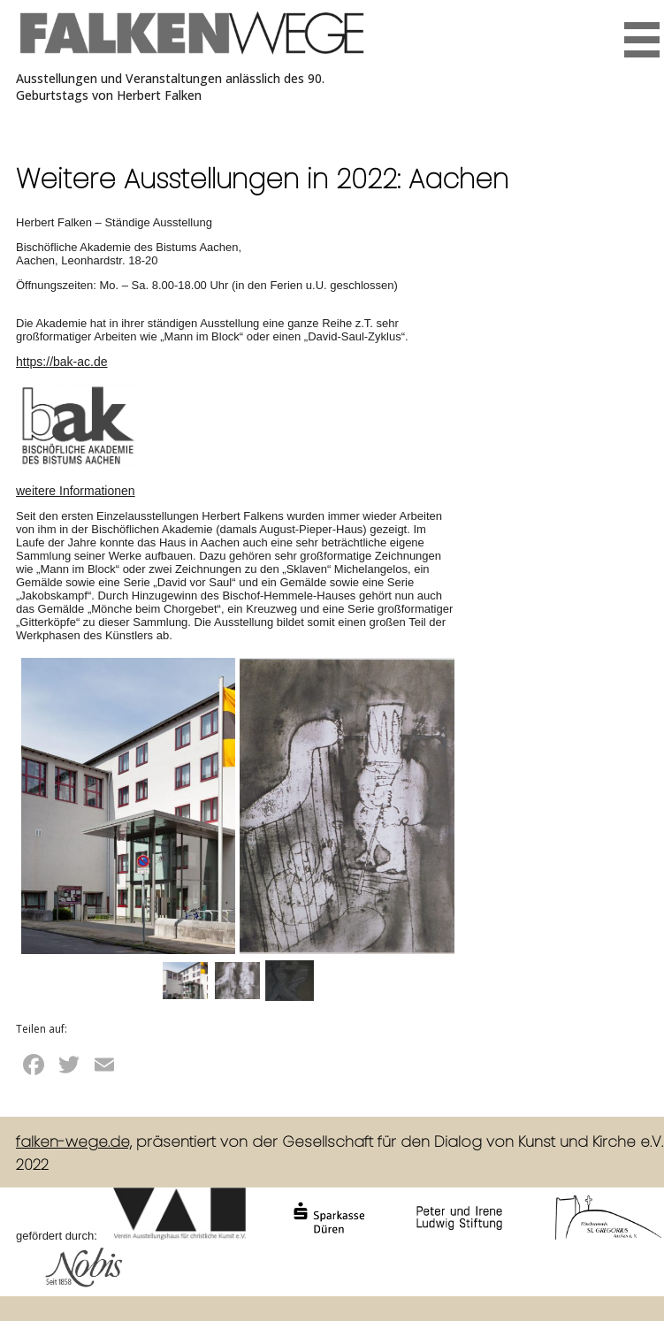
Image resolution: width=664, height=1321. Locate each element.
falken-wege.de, (74, 1141)
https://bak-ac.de (62, 362)
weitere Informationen (75, 491)
